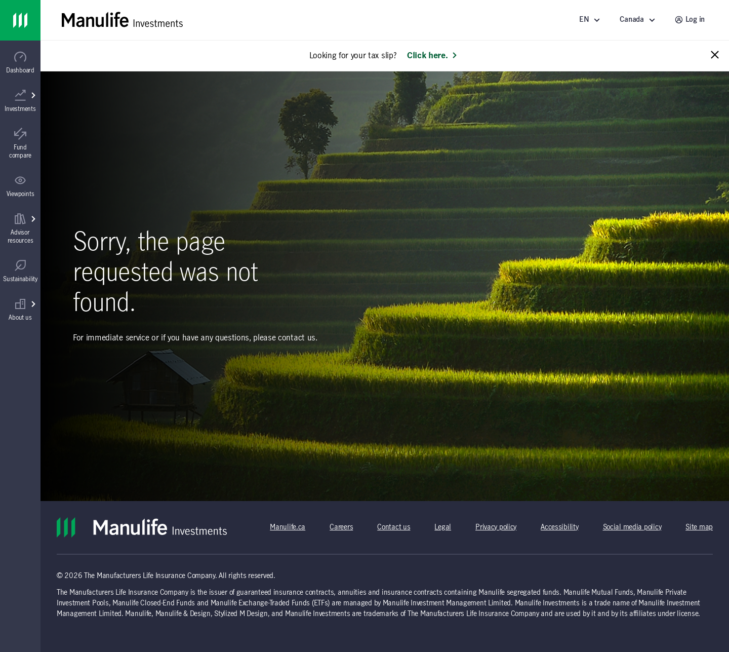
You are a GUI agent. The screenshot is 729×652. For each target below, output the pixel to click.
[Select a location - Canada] (639, 20)
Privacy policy (495, 527)
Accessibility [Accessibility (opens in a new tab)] (559, 527)
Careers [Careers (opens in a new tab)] (341, 527)
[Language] (591, 20)
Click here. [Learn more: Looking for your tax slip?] (432, 56)
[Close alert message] (715, 55)
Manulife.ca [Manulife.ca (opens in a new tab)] (287, 527)
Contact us (393, 527)
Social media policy (632, 527)
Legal (442, 527)
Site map (699, 527)
